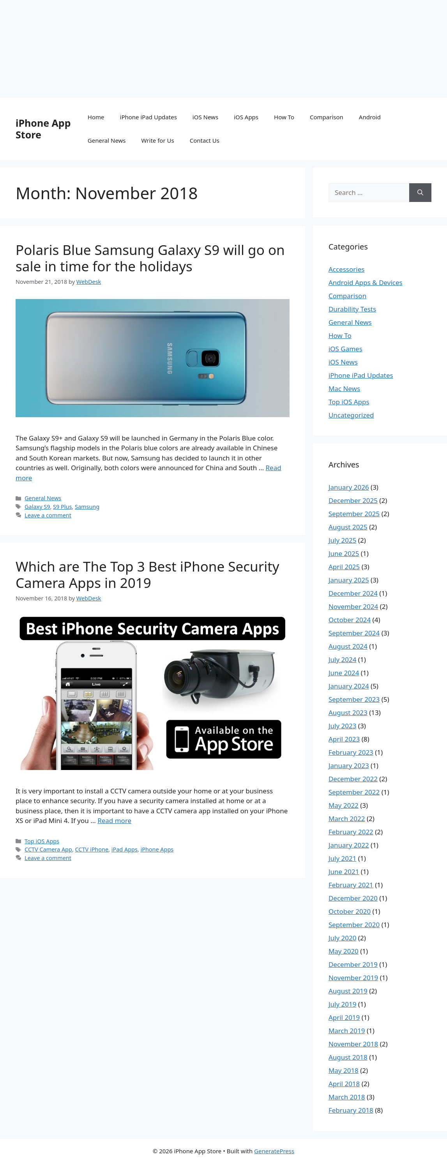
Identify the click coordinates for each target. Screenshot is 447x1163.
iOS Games (345, 348)
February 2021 (351, 884)
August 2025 (348, 526)
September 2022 (354, 792)
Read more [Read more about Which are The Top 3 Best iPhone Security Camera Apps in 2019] (114, 820)
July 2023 (343, 725)
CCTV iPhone (92, 849)
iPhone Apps (156, 849)
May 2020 (344, 951)
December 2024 (353, 593)
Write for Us (157, 140)
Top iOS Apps (42, 841)
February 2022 (351, 831)
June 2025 (344, 553)
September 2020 (354, 924)
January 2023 (349, 765)
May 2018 (344, 1070)
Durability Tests (352, 308)
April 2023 (344, 739)
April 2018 (344, 1083)
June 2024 (344, 672)
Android (370, 117)
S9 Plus (62, 506)
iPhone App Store (43, 128)
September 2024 (354, 632)
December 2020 (353, 898)
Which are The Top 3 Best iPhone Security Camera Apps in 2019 (147, 574)
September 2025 (354, 513)
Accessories (346, 269)
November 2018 (353, 1043)
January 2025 (349, 579)
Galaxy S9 (37, 506)
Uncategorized (351, 415)
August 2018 (348, 1057)
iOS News (205, 117)
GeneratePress (274, 1151)
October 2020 (350, 911)
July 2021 (343, 858)
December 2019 (353, 964)
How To (284, 117)
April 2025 (344, 566)
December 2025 (353, 500)
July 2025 (343, 540)
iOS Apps (246, 117)
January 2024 (349, 686)
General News (107, 140)
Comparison (326, 117)
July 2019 (343, 1004)
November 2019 (353, 977)
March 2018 (347, 1096)
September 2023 (354, 699)
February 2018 (351, 1110)
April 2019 (344, 1017)
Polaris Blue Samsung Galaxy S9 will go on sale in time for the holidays (150, 258)
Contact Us (204, 140)
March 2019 (347, 1030)
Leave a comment (48, 515)
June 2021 (344, 871)
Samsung (87, 506)
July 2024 (343, 659)
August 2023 (348, 712)
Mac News (344, 388)
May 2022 (344, 805)
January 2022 (349, 845)
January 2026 (349, 487)
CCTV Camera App (48, 849)
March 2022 (347, 818)
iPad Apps (124, 849)
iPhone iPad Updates (148, 117)
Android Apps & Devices (366, 282)
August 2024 (348, 646)
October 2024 (350, 619)
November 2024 (353, 606)
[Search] (420, 192)
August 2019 (348, 990)
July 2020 (343, 937)
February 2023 (351, 752)
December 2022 (353, 778)
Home (96, 117)
